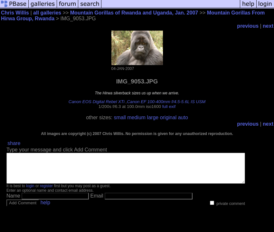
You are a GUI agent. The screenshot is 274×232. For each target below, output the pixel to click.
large (153, 117)
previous (248, 26)
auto (183, 117)
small (120, 117)
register (46, 191)
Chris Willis (15, 12)
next (268, 26)
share (13, 143)
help (45, 208)
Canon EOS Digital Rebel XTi (97, 101)
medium (136, 117)
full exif (168, 106)
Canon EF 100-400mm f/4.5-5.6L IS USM (166, 101)
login (30, 191)
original (168, 117)
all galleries (47, 12)
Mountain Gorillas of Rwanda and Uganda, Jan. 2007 (134, 12)
